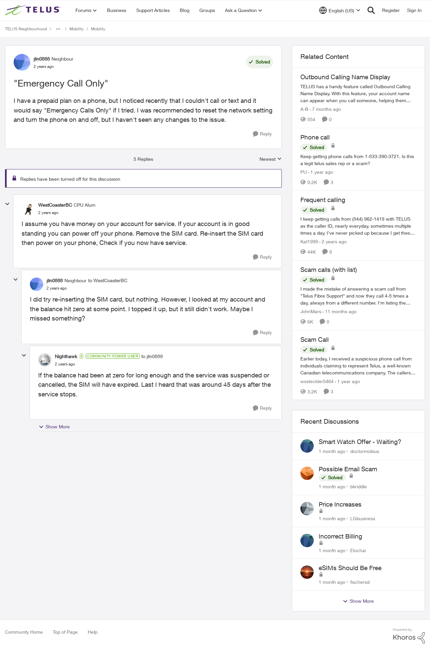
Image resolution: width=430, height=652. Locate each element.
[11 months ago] (340, 311)
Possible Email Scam (348, 469)
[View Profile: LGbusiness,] (307, 508)
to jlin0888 (152, 356)
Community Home (24, 632)
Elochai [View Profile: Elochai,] (358, 550)
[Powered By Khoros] (409, 636)
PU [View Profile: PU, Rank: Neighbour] (303, 171)
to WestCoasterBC (107, 280)
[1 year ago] (320, 171)
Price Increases (340, 504)
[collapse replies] (7, 204)
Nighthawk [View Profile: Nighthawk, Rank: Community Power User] (66, 356)
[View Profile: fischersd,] (307, 572)
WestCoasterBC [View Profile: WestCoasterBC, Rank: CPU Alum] (55, 205)
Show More (54, 427)
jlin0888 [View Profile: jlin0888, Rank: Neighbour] (42, 59)
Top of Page (65, 632)
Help (92, 632)
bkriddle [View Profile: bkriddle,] (358, 486)
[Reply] (262, 133)
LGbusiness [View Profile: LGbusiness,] (362, 518)
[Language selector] (339, 10)
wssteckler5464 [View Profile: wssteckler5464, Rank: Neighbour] (317, 381)
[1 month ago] (332, 451)
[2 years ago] (333, 241)
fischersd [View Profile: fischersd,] (360, 582)
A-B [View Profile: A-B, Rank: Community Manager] (304, 109)
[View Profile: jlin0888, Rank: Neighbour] (22, 62)
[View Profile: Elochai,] (307, 540)
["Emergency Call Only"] (48, 213)
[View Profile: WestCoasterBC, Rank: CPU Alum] (28, 208)
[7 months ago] (325, 109)
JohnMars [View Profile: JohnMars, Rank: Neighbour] (310, 311)
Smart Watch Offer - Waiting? (360, 441)
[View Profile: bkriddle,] (307, 473)
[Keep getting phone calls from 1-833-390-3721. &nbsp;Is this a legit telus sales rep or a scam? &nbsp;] (358, 159)
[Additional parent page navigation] (58, 29)
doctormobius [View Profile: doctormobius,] (364, 451)
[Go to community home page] (33, 10)
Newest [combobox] (271, 159)
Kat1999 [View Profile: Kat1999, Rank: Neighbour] (309, 241)
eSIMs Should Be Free (350, 567)
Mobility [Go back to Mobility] (76, 28)
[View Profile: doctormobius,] (307, 446)
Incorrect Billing (340, 536)
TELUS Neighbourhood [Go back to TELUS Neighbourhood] (26, 28)
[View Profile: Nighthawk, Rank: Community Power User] (45, 359)
